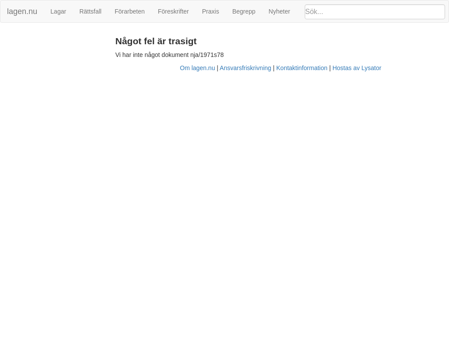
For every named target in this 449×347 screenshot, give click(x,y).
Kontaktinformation (302, 67)
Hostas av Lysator (356, 67)
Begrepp (244, 11)
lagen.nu (22, 11)
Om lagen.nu (197, 67)
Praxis (210, 11)
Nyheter (279, 11)
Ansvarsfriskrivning (245, 67)
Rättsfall (90, 11)
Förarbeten (129, 11)
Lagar (58, 11)
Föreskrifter (173, 11)
